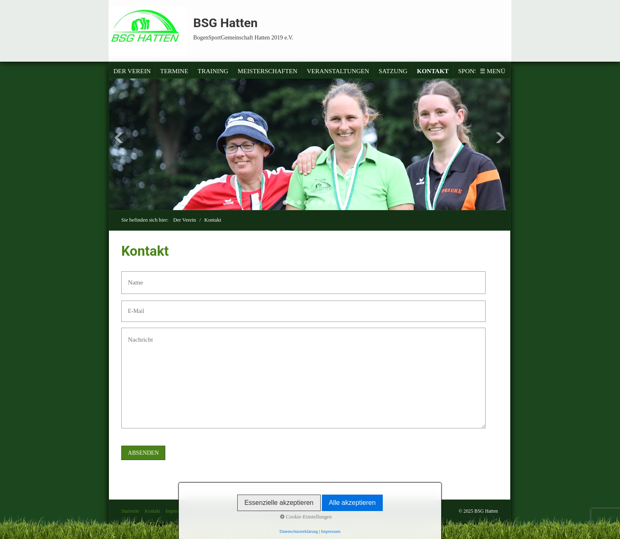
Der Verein (132, 70)
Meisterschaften (267, 70)
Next (500, 137)
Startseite (130, 511)
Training (213, 70)
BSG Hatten (225, 23)
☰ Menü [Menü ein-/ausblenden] (492, 70)
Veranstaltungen (338, 70)
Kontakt (433, 70)
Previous (119, 137)
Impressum (176, 511)
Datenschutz (204, 511)
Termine (174, 70)
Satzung (393, 70)
